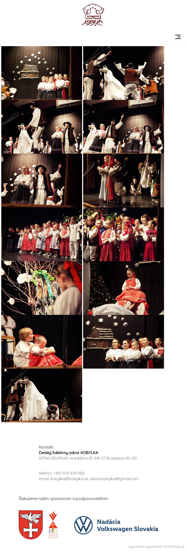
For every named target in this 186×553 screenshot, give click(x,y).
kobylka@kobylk (66, 478)
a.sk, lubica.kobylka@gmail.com (110, 478)
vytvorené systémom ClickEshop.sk (156, 546)
